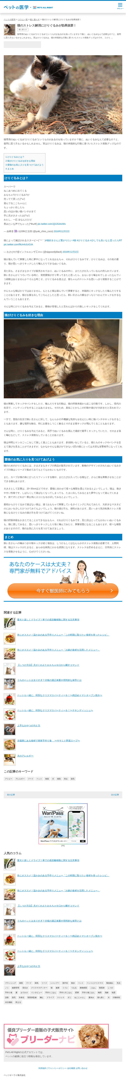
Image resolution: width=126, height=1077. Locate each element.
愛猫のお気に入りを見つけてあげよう (25, 165)
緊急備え (110, 983)
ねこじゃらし (79, 997)
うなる (74, 988)
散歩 (73, 983)
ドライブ (50, 997)
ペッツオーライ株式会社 (14, 1075)
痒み (66, 779)
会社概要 (71, 1068)
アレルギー (20, 779)
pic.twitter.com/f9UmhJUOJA (18, 244)
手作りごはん (50, 992)
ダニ (69, 997)
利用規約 (42, 1068)
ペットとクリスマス (95, 983)
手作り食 (8, 992)
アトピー (8, 779)
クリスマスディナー (39, 988)
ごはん (93, 988)
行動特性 (116, 997)
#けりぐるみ (83, 240)
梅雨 (100, 992)
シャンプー (54, 983)
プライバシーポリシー (57, 1068)
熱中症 (65, 983)
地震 (113, 992)
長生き (25, 988)
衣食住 (21, 997)
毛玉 (118, 983)
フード (30, 779)
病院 (59, 779)
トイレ (65, 988)
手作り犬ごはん (65, 992)
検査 (47, 779)
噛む (41, 997)
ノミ (7, 988)
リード (44, 983)
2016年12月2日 (62, 231)
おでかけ (24, 992)
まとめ (10, 169)
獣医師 (102, 988)
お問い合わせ (81, 1068)
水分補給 (8, 1002)
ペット (39, 779)
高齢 (106, 992)
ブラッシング (10, 983)
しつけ (110, 988)
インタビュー (36, 992)
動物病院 (83, 988)
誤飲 (7, 997)
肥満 (77, 992)
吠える (18, 1002)
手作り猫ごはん (88, 992)
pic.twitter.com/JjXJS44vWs (52, 224)
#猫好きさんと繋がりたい (58, 240)
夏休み (91, 997)
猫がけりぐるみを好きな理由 (20, 161)
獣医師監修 (32, 997)
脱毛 (72, 779)
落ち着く (101, 997)
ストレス (60, 997)
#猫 (74, 240)
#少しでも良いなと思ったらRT (106, 240)
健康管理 (15, 988)
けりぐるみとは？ (15, 157)
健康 (57, 988)
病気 (36, 983)
